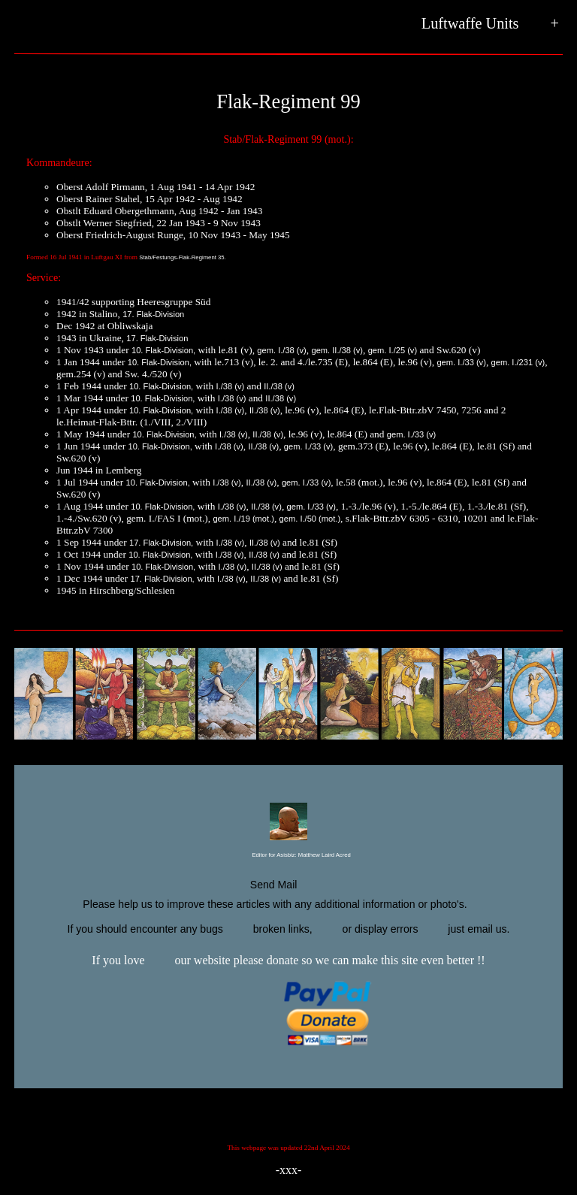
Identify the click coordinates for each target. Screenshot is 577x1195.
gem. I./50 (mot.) (310, 518)
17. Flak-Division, (161, 542)
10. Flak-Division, (163, 350)
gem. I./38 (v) (281, 350)
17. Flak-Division (153, 314)
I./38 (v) (230, 386)
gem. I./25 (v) (392, 350)
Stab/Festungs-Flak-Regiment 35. (182, 257)
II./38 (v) (279, 386)
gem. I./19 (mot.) (243, 518)
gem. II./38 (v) (337, 350)
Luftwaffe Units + (490, 24)
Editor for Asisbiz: (288, 855)
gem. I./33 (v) (461, 362)
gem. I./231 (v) (518, 362)
